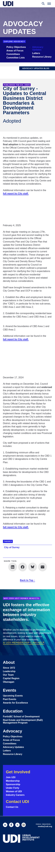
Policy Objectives (16, 47)
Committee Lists (15, 57)
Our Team (8, 675)
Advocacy (12, 731)
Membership (13, 781)
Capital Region (11, 678)
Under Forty (12, 788)
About (9, 662)
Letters (36, 53)
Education (13, 711)
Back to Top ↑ (27, 580)
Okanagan (8, 682)
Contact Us (12, 807)
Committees (13, 54)
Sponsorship (13, 784)
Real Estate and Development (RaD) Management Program (23, 721)
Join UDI (10, 777)
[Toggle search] (43, 4)
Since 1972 (9, 668)
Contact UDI (17, 801)
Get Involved (18, 772)
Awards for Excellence (15, 702)
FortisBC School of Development (21, 716)
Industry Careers (15, 795)
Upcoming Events (13, 695)
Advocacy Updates (37, 48)
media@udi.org (45, 826)
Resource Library (42, 57)
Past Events (9, 699)
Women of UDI (14, 791)
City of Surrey (12, 547)
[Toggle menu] (49, 4)
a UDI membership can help (23, 642)
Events (9, 690)
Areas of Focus (14, 50)
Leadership (9, 671)
